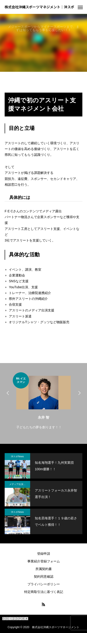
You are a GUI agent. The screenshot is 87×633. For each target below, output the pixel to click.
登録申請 (43, 553)
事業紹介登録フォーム (43, 561)
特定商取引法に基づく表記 (43, 592)
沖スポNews (17, 456)
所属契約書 (43, 569)
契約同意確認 (43, 576)
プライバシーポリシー (43, 584)
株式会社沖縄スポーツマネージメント (55, 627)
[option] (43, 401)
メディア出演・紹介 (19, 484)
